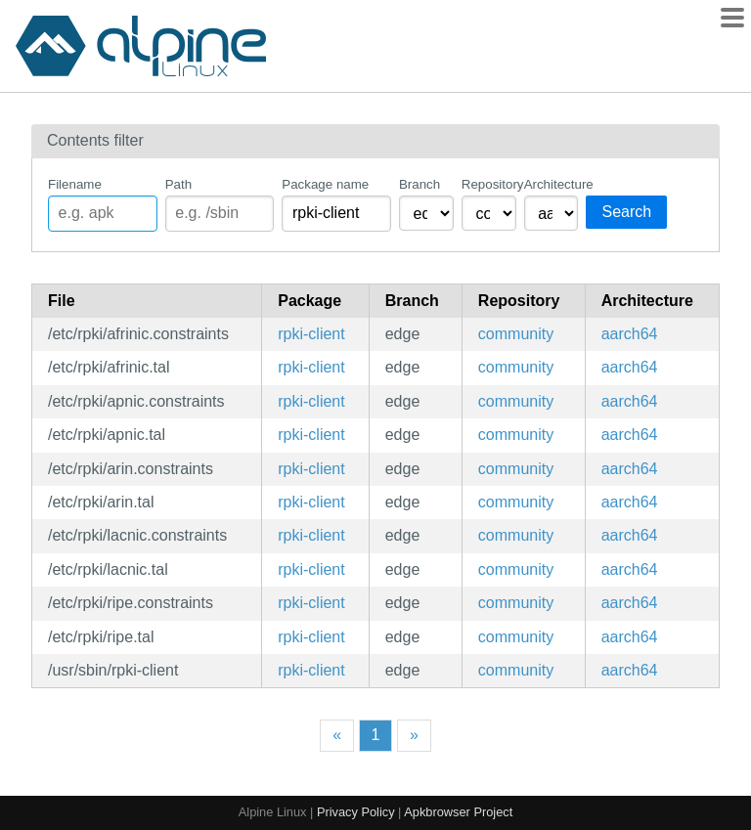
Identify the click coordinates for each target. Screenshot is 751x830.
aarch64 (629, 334)
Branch (419, 184)
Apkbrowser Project (458, 812)
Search (626, 211)
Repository (489, 184)
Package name (325, 184)
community (515, 334)
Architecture (551, 184)
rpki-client (311, 334)
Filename (75, 184)
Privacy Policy (356, 812)
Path (178, 184)
